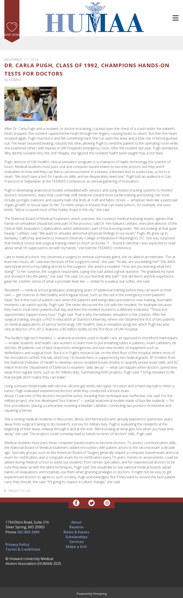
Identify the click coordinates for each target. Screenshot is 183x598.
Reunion (76, 527)
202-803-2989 (28, 532)
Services (76, 541)
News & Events (76, 532)
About (76, 522)
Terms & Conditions (22, 549)
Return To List (19, 490)
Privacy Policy (17, 544)
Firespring (99, 594)
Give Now (11, 35)
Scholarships (76, 536)
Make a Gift (76, 546)
